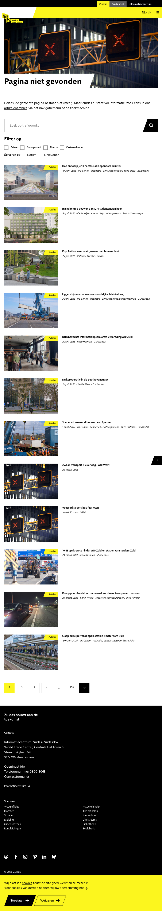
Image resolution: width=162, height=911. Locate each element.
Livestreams (90, 820)
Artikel (14, 147)
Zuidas (103, 4)
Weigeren (47, 900)
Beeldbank (89, 828)
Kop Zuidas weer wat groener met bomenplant (91, 251)
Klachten (9, 811)
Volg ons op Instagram (25, 857)
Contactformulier (16, 776)
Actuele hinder (91, 807)
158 (72, 687)
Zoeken (150, 125)
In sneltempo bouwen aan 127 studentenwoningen (92, 209)
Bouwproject (34, 147)
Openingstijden (15, 766)
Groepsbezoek (12, 824)
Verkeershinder (75, 147)
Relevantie (51, 155)
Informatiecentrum (140, 4)
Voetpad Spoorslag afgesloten (80, 508)
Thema (54, 147)
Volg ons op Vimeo (35, 857)
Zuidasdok (118, 4)
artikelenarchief (15, 108)
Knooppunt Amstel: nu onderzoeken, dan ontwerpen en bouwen (100, 593)
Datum (31, 155)
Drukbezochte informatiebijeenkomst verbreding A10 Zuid (97, 337)
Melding (9, 820)
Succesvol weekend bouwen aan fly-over (86, 422)
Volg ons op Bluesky (54, 857)
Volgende (84, 688)
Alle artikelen (90, 811)
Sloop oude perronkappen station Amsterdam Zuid (93, 636)
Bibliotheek (89, 824)
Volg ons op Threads (6, 857)
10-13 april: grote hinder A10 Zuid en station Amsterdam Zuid (99, 551)
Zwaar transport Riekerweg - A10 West (85, 465)
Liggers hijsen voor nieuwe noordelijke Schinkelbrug (93, 294)
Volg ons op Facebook (16, 857)
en (149, 13)
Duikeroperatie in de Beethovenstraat (85, 380)
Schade (8, 815)
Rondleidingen (12, 828)
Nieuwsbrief (90, 815)
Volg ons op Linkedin (44, 857)
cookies (27, 883)
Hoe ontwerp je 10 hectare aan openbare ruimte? (91, 166)
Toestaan (17, 900)
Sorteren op (12, 155)
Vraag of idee (11, 807)
